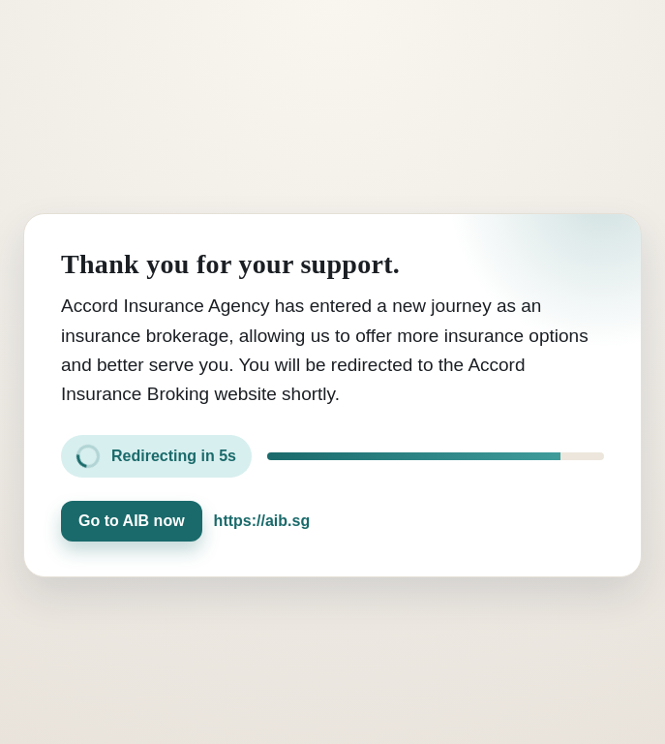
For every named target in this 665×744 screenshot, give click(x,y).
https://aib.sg (262, 520)
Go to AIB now (131, 520)
